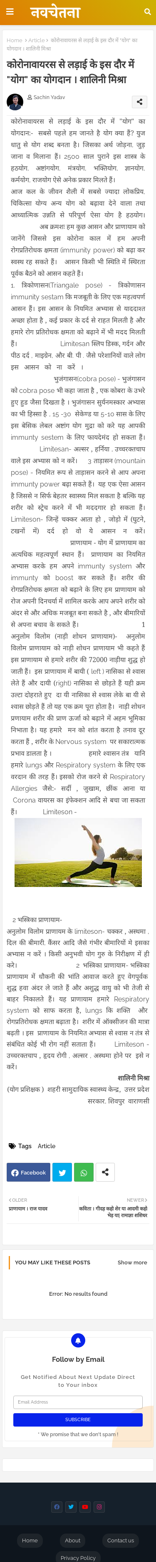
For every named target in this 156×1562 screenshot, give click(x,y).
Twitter (62, 1172)
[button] (147, 11)
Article (36, 40)
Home (14, 40)
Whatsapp (84, 1172)
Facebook (33, 1173)
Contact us (120, 1540)
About (72, 1540)
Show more (132, 1262)
